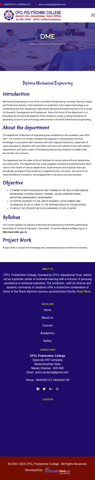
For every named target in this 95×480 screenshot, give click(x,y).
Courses (47, 325)
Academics (47, 333)
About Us (47, 317)
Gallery (47, 341)
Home (47, 310)
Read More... (84, 291)
